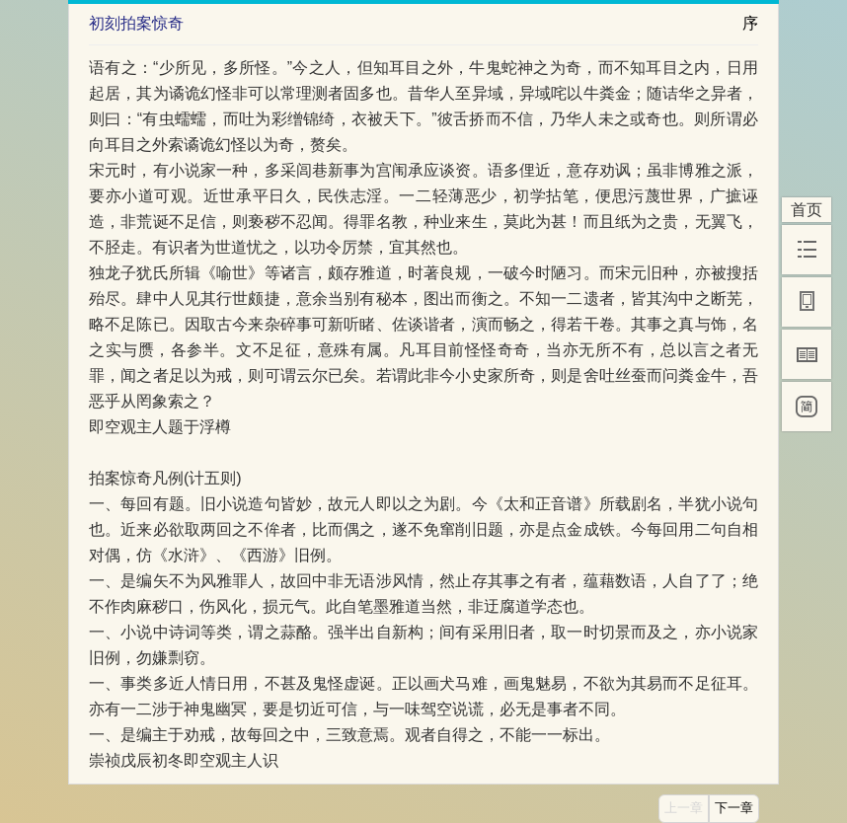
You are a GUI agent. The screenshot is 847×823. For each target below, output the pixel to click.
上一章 (683, 808)
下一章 (734, 808)
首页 (806, 209)
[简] (806, 406)
